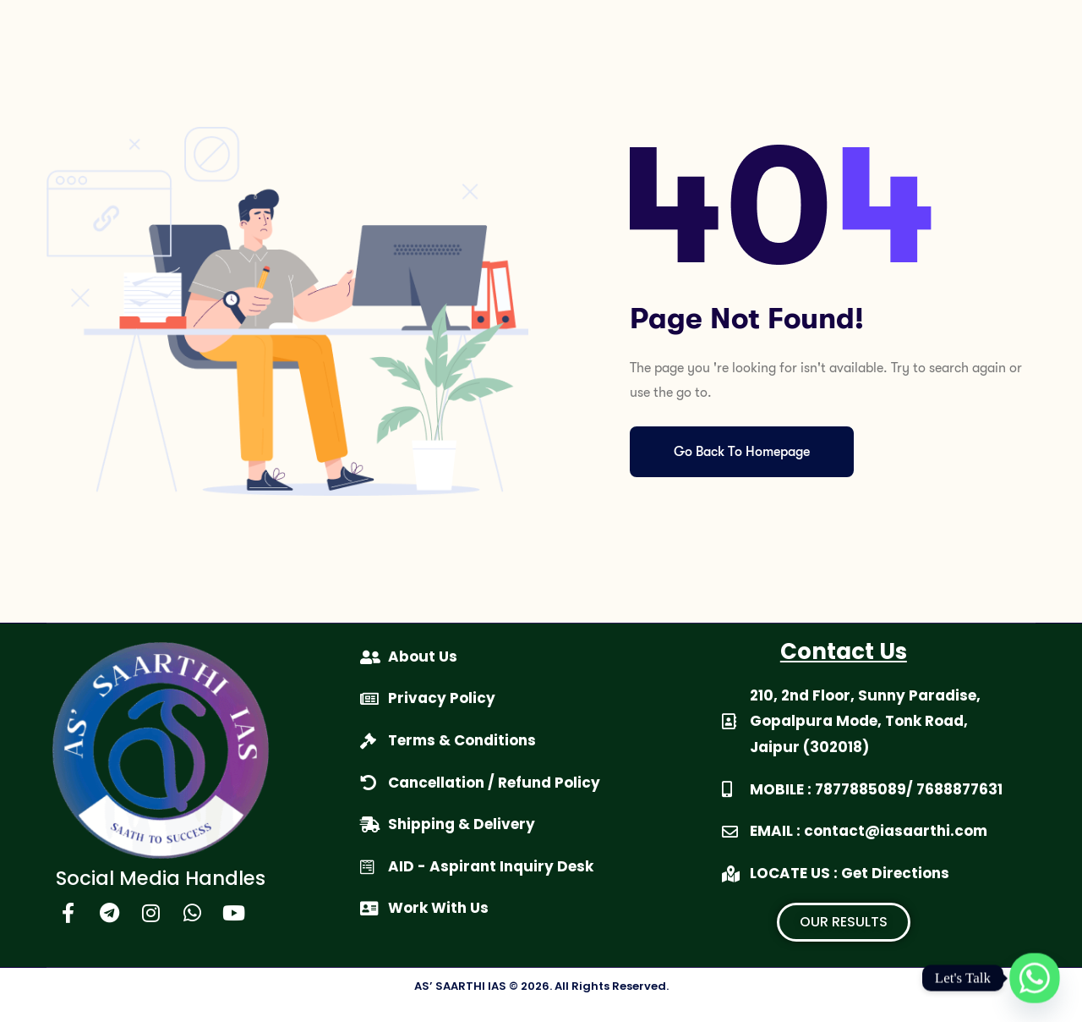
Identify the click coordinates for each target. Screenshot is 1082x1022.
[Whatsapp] (1034, 978)
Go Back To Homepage (742, 451)
